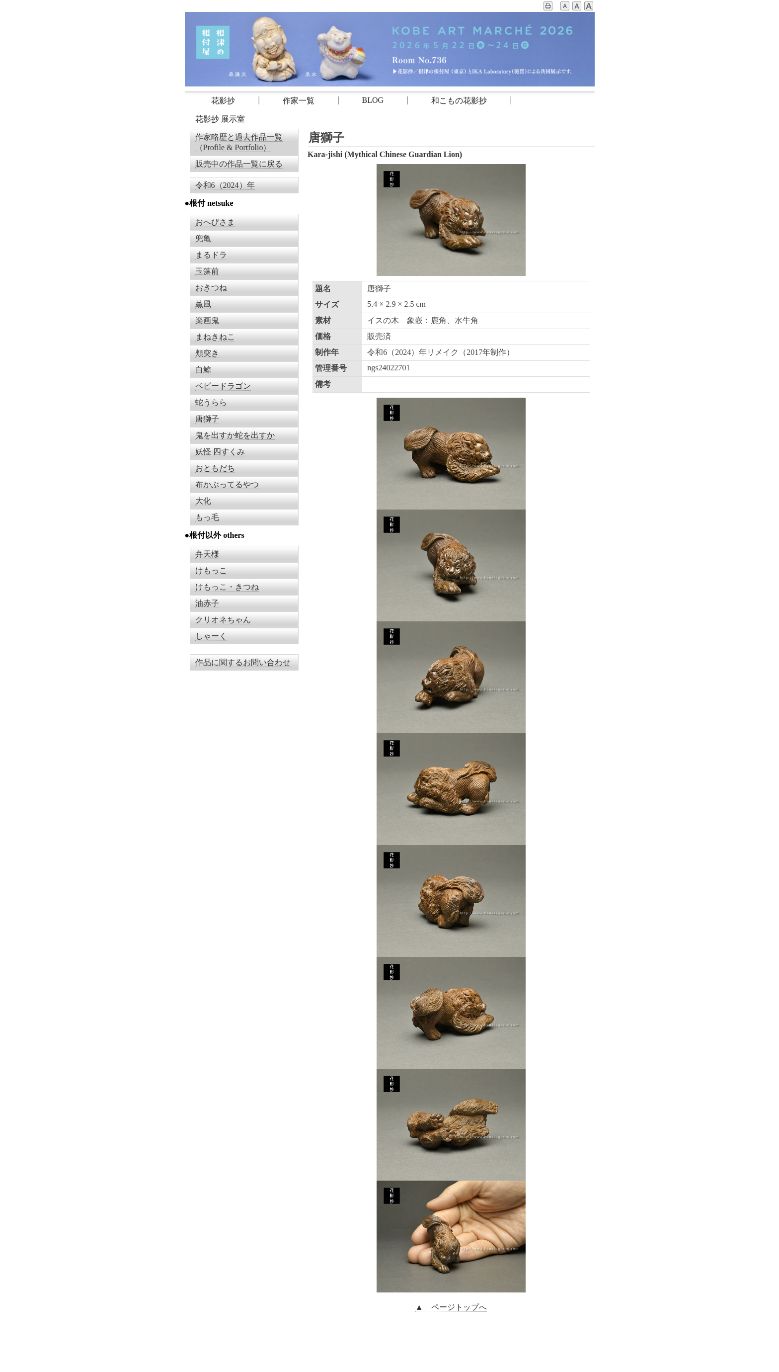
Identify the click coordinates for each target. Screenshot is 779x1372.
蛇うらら (211, 402)
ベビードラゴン (223, 386)
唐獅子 (207, 419)
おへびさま (215, 222)
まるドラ (211, 255)
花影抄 (215, 100)
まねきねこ (215, 337)
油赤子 (207, 603)
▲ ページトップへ (451, 1307)
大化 (203, 501)
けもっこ (211, 570)
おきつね (211, 287)
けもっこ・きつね (227, 587)
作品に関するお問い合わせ (243, 662)
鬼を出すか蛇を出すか (235, 435)
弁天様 (207, 554)
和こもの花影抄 (459, 100)
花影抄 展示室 (220, 119)
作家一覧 (298, 100)
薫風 (203, 304)
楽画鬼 (207, 320)
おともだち (215, 468)
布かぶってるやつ (227, 484)
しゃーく (211, 636)
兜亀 (203, 238)
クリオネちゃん (223, 619)
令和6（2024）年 (225, 185)
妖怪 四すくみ (220, 451)
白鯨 (203, 369)
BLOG (373, 100)
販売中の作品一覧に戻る (239, 164)
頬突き (207, 353)
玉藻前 (207, 271)
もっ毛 (207, 517)
